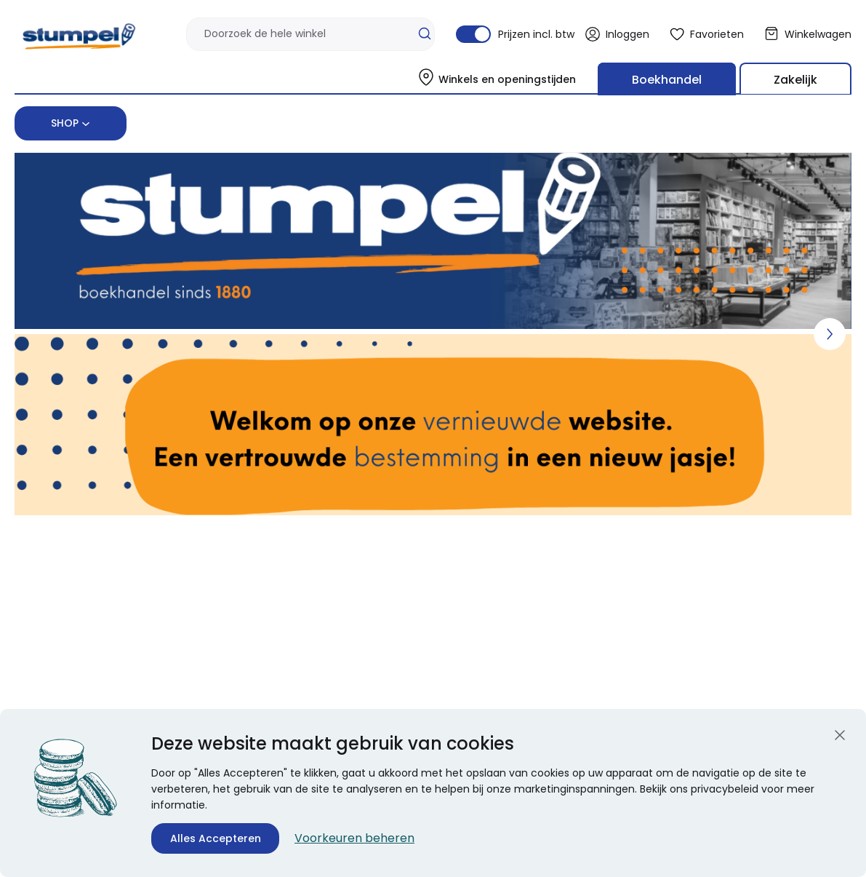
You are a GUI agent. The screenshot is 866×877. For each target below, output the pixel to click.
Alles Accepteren (215, 838)
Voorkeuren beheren (354, 838)
